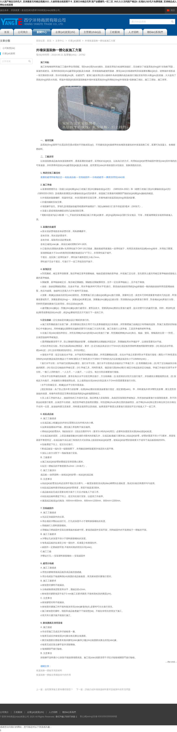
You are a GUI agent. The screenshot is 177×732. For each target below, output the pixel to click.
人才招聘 (133, 32)
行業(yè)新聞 (9, 53)
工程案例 (115, 32)
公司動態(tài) (9, 48)
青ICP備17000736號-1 (66, 716)
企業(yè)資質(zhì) (65, 32)
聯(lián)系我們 (155, 32)
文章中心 (59, 40)
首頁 (6, 32)
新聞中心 (42, 32)
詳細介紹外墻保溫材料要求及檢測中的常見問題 (107, 689)
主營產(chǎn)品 (92, 32)
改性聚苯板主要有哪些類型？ (59, 689)
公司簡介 (23, 32)
